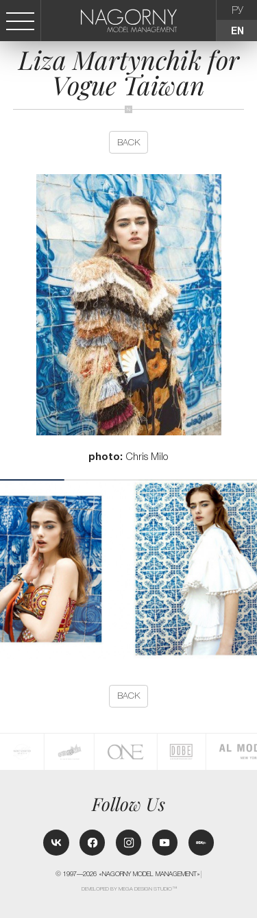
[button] (251, 568)
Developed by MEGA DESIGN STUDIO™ (129, 889)
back (128, 142)
